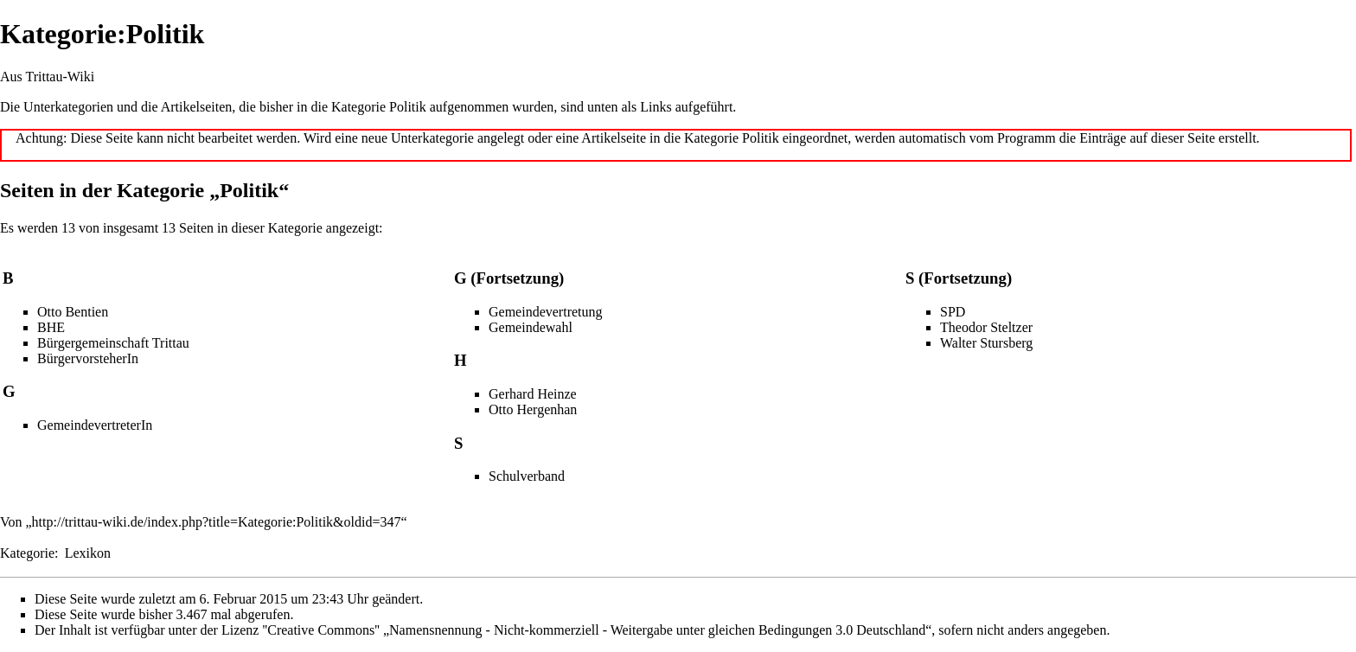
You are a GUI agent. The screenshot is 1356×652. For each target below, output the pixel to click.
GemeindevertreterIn (94, 425)
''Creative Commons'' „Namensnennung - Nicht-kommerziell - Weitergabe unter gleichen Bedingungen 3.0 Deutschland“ (596, 630)
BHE (51, 327)
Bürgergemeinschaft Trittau (113, 343)
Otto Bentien (72, 311)
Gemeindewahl (530, 327)
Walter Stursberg (986, 343)
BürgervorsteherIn (87, 358)
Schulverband (527, 476)
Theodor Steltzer (986, 327)
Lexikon (88, 553)
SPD (952, 311)
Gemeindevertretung (546, 311)
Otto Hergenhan (533, 409)
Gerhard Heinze (533, 394)
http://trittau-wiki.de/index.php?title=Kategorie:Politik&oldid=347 (216, 522)
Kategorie (27, 553)
